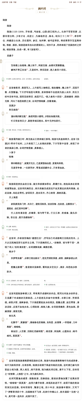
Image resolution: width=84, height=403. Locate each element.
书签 (14, 2)
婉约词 (42, 8)
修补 (74, 2)
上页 (77, 392)
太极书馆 (5, 2)
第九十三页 (42, 12)
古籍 (10, 2)
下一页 (42, 392)
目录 (70, 2)
